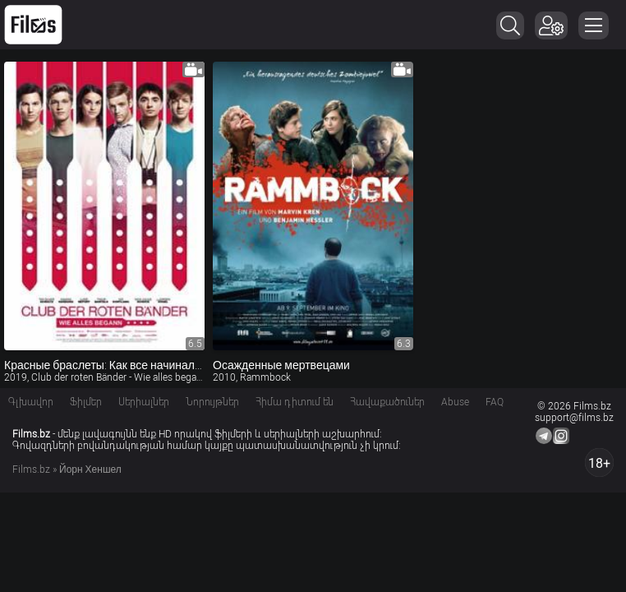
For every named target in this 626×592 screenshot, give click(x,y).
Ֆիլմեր (86, 402)
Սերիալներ (143, 402)
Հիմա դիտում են (294, 402)
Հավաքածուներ (387, 402)
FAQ (495, 402)
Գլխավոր (30, 402)
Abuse (455, 402)
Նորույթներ (212, 402)
